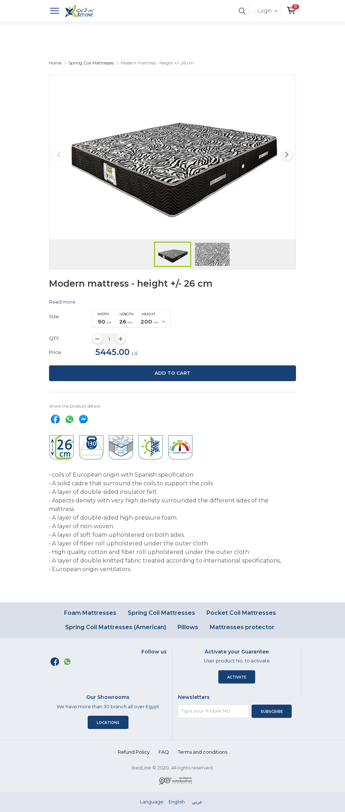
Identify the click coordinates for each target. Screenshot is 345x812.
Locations (108, 722)
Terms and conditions (202, 752)
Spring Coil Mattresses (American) (115, 627)
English (177, 801)
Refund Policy (134, 752)
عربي (197, 801)
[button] (291, 7)
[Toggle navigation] (54, 11)
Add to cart (172, 373)
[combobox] (131, 319)
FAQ (164, 752)
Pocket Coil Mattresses (241, 612)
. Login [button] (263, 11)
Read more (62, 302)
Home (55, 62)
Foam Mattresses (90, 612)
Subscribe (272, 711)
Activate (236, 677)
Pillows (188, 627)
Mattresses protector (242, 627)
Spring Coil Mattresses (91, 62)
